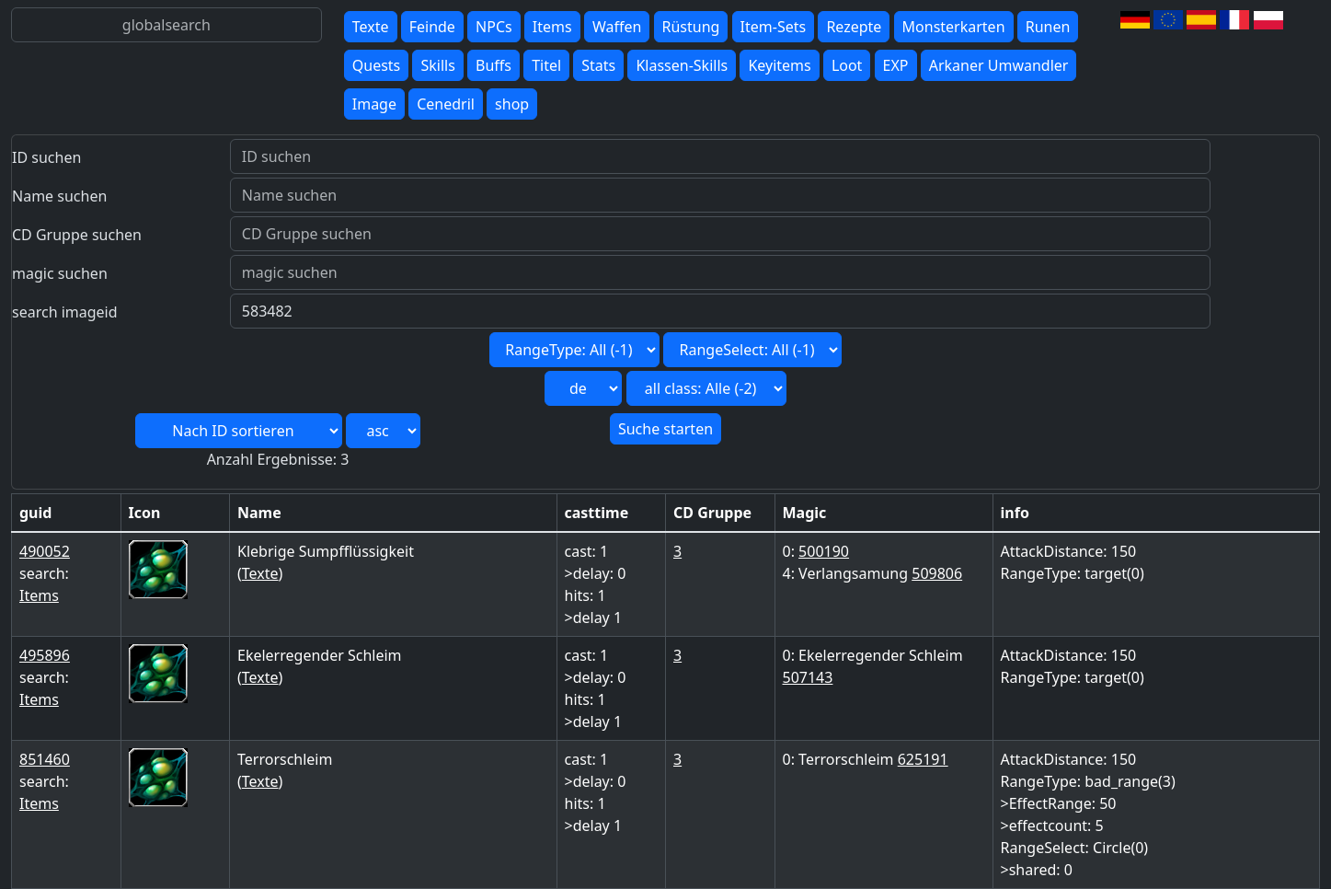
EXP (896, 65)
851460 (44, 759)
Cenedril (446, 104)
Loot (847, 65)
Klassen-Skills (682, 65)
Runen (1048, 27)
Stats (598, 65)
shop (512, 104)
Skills (437, 65)
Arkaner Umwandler (999, 65)
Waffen (616, 27)
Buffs (493, 65)
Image (374, 104)
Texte (370, 27)
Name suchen (59, 196)
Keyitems (779, 65)
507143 (808, 677)
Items (552, 27)
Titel (546, 65)
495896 (44, 655)
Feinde (432, 27)
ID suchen (46, 157)
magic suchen (60, 273)
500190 (823, 551)
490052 (44, 551)
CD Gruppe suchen (77, 235)
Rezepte (853, 27)
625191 (923, 759)
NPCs (494, 27)
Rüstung (691, 27)
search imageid (65, 312)
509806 (937, 573)
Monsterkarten (953, 27)
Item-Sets (773, 27)
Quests (376, 65)
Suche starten (665, 429)
